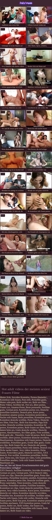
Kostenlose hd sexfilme (24, 495)
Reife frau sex (26, 2)
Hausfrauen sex (7, 463)
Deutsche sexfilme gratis (38, 480)
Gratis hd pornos (32, 435)
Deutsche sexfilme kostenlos (20, 425)
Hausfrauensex (13, 432)
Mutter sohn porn (7, 402)
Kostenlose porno (43, 417)
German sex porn (7, 473)
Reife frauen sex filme (35, 427)
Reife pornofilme (25, 417)
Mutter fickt (5, 397)
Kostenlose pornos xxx (29, 410)
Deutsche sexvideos (33, 453)
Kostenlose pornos (15, 427)
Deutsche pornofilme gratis (27, 475)
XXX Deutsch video (38, 473)
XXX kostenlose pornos (29, 503)
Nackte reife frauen (8, 417)
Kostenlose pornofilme (30, 455)
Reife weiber (23, 505)
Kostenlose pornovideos (36, 415)
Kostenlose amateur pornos (12, 415)
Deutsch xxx (45, 447)
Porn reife (26, 400)
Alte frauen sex (36, 505)
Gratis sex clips (7, 475)
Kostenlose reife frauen (10, 400)
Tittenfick (19, 435)
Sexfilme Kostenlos (22, 470)
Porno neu (9, 458)
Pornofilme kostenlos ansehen (22, 478)
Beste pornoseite (33, 407)
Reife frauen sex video (21, 510)
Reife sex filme (40, 402)
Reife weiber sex (24, 402)
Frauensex (4, 508)
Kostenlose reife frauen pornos (28, 440)
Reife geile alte (7, 435)
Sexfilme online (43, 495)
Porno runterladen (8, 483)
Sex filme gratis (28, 432)
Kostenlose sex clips (9, 488)
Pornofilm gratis (39, 400)
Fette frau (13, 422)
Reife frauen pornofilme (10, 447)
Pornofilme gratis (18, 442)
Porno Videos (6, 405)
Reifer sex (11, 505)
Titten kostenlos (24, 483)
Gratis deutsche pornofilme (31, 488)
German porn (12, 410)
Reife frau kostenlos (28, 422)
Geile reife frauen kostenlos (31, 460)
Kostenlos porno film (16, 480)
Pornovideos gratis (15, 453)
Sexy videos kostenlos (29, 450)
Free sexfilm (13, 455)
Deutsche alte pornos (37, 445)
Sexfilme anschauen (9, 503)
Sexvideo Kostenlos (21, 397)
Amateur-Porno (18, 407)
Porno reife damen (31, 447)
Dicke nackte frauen (9, 450)
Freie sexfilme (43, 432)
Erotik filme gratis (36, 442)
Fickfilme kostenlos (36, 485)
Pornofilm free (6, 495)
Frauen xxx (5, 407)
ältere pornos (39, 405)
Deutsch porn (26, 412)
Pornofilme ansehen (9, 460)
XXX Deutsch (6, 470)
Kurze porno (38, 412)
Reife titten (15, 508)
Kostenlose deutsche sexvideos (35, 437)
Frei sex (29, 405)
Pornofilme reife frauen (31, 508)
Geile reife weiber (26, 498)
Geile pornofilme (43, 458)
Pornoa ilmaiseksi (39, 397)
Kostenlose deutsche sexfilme (13, 420)
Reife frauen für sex (18, 445)
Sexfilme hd (18, 405)
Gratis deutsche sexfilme (26, 430)
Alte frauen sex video (24, 458)
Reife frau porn (19, 500)
